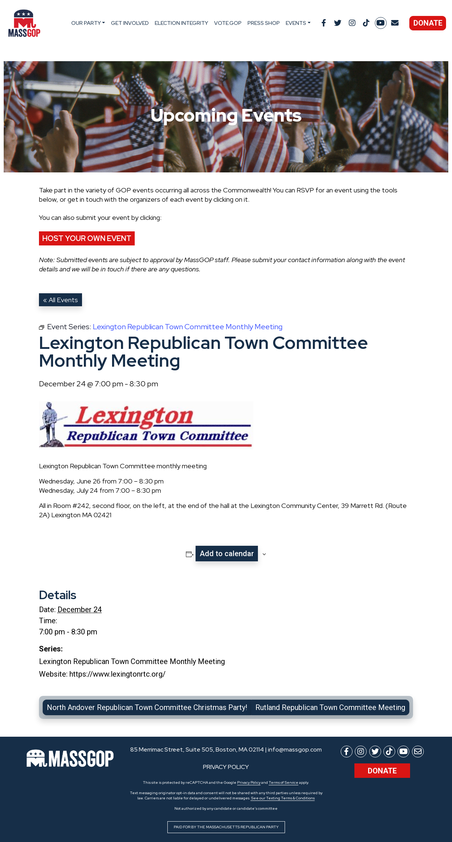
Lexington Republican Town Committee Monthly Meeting (132, 661)
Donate (427, 23)
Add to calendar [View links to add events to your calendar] (227, 553)
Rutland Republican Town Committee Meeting (330, 707)
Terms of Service (283, 782)
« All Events (60, 299)
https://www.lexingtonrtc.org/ (117, 674)
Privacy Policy (249, 782)
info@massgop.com (295, 749)
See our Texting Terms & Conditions (282, 798)
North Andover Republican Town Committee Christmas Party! (147, 707)
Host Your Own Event (86, 238)
